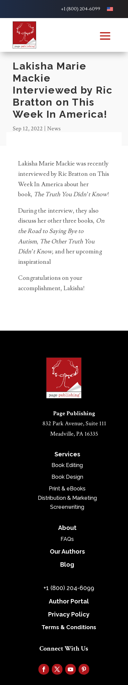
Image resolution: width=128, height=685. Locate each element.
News (53, 128)
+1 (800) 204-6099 (80, 9)
